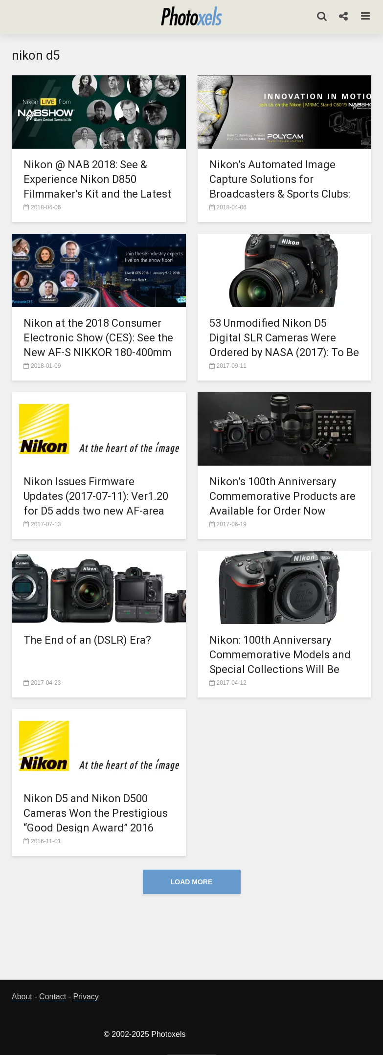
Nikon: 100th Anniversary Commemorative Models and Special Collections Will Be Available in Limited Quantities (283, 662)
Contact (52, 996)
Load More (192, 882)
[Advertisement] (192, 940)
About (22, 996)
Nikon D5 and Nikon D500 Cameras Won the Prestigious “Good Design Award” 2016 (95, 813)
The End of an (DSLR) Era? (87, 640)
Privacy (85, 996)
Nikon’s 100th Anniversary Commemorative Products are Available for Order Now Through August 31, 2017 (282, 503)
